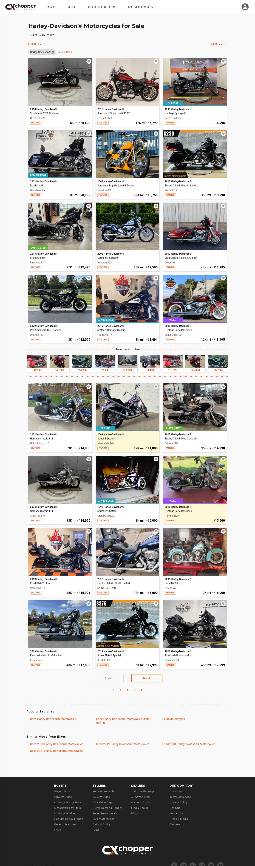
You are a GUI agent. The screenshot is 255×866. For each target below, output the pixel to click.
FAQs (57, 829)
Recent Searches (65, 824)
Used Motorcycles (173, 719)
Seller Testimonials (105, 813)
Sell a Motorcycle (103, 791)
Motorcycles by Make (68, 808)
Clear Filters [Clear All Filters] (64, 52)
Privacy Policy (178, 802)
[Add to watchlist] (88, 61)
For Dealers (102, 7)
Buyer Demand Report (107, 808)
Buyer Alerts (62, 791)
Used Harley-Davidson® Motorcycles (53, 719)
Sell (71, 7)
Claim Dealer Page (143, 791)
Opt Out (174, 808)
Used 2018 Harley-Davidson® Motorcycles (56, 744)
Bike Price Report (104, 802)
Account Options (142, 802)
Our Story (175, 791)
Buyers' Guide (63, 797)
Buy (50, 7)
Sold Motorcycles (104, 818)
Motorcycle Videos (66, 813)
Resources (140, 7)
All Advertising (140, 797)
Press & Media (178, 818)
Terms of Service (180, 797)
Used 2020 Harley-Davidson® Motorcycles (189, 744)
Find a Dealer (139, 808)
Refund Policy (101, 824)
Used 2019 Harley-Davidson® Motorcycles (122, 744)
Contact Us (176, 813)
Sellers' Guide (101, 797)
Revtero (174, 824)
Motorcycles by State (67, 802)
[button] (40, 52)
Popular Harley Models (68, 818)
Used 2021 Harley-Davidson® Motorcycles (56, 751)
